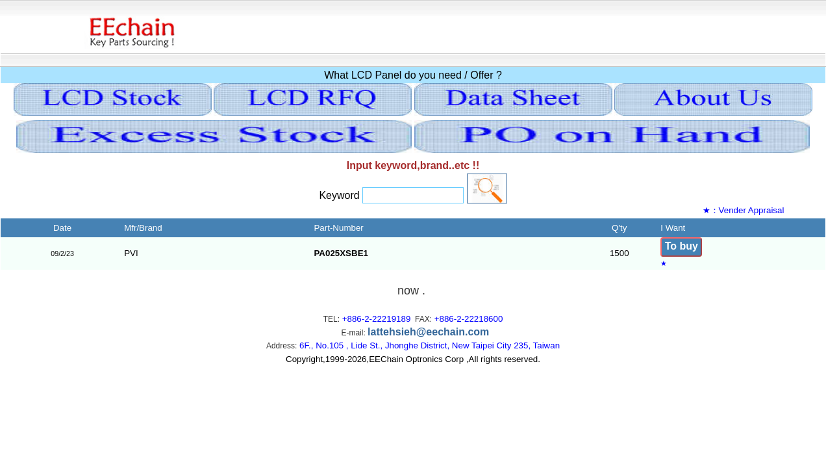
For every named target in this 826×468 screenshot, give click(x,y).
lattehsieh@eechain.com (428, 331)
